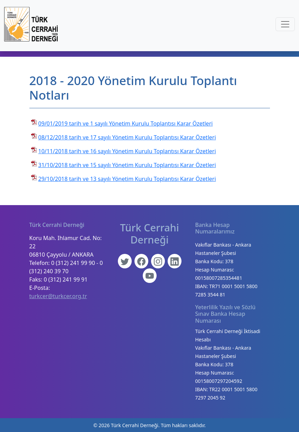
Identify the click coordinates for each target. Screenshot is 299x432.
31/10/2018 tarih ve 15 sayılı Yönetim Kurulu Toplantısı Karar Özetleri (127, 165)
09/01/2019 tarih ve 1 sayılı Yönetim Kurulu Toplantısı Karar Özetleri (125, 123)
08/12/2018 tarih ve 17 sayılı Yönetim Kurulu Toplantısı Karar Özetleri (127, 137)
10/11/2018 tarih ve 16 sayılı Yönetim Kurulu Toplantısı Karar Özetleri (127, 151)
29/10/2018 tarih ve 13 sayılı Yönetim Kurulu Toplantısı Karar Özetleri (127, 179)
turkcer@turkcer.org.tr (58, 296)
